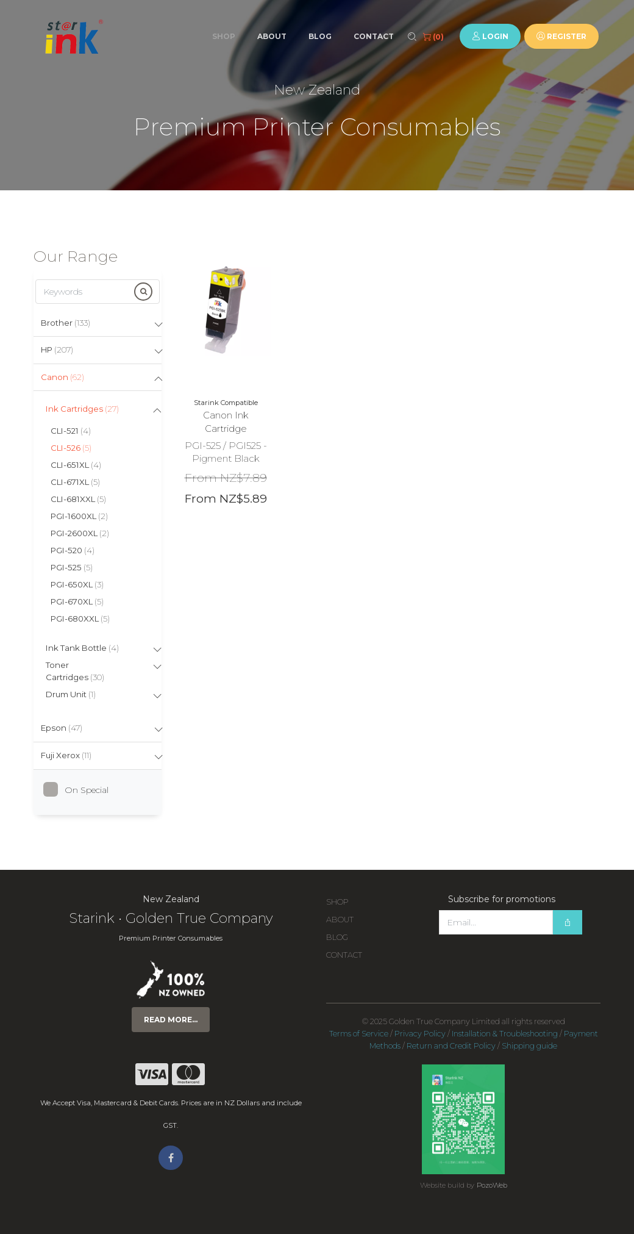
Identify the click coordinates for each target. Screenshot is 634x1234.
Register (561, 36)
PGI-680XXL (80, 618)
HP (57, 349)
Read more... (171, 1019)
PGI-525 (72, 567)
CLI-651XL (76, 465)
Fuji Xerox (66, 755)
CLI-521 (71, 431)
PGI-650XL (77, 584)
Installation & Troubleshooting (505, 1033)
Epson (61, 728)
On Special (80, 789)
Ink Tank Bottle (82, 648)
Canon (62, 377)
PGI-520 (72, 550)
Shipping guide (529, 1045)
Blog (320, 36)
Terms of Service (358, 1033)
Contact (374, 36)
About (272, 36)
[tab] (98, 323)
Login (490, 36)
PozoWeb (492, 1185)
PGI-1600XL (79, 516)
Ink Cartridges (82, 409)
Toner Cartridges (75, 671)
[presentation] (531, 959)
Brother (65, 323)
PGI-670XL (77, 601)
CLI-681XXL (78, 499)
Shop (223, 36)
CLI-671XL (75, 482)
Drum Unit (71, 694)
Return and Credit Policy (451, 1045)
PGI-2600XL (80, 533)
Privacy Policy (420, 1033)
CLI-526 (71, 448)
